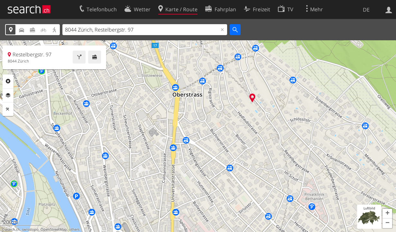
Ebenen (8, 95)
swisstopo (30, 229)
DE (366, 9)
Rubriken (8, 81)
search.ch (12, 229)
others (74, 229)
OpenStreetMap (54, 229)
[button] (387, 213)
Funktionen (8, 109)
